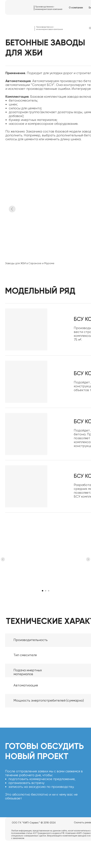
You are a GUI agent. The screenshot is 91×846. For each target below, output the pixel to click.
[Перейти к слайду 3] (48, 590)
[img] (21, 7)
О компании (76, 7)
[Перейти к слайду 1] (42, 590)
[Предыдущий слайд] (3, 559)
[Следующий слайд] (88, 559)
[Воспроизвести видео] (45, 559)
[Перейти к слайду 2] (45, 590)
